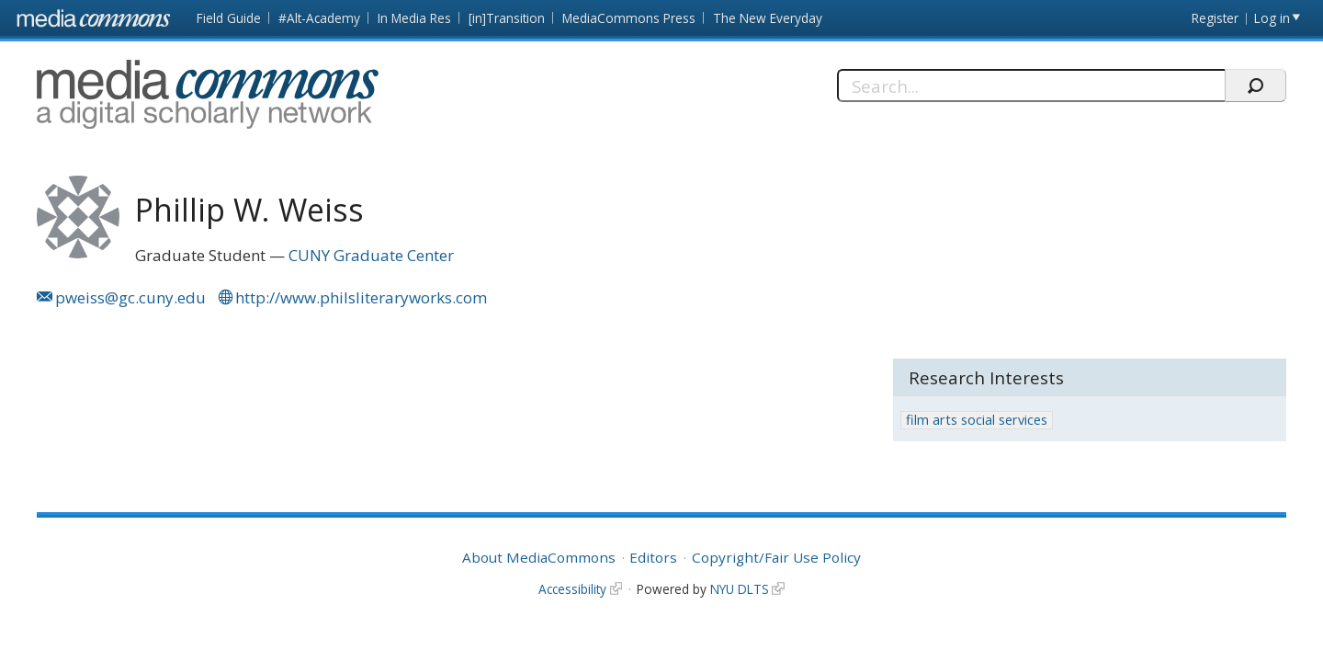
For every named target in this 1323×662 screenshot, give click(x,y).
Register (1215, 18)
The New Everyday (767, 18)
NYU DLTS (739, 589)
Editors (653, 557)
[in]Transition (507, 18)
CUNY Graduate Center (371, 255)
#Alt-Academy (319, 18)
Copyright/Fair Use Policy (776, 557)
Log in (1272, 18)
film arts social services (976, 419)
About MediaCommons (539, 557)
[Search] (1031, 85)
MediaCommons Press (628, 18)
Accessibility (572, 589)
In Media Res (414, 18)
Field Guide (229, 18)
